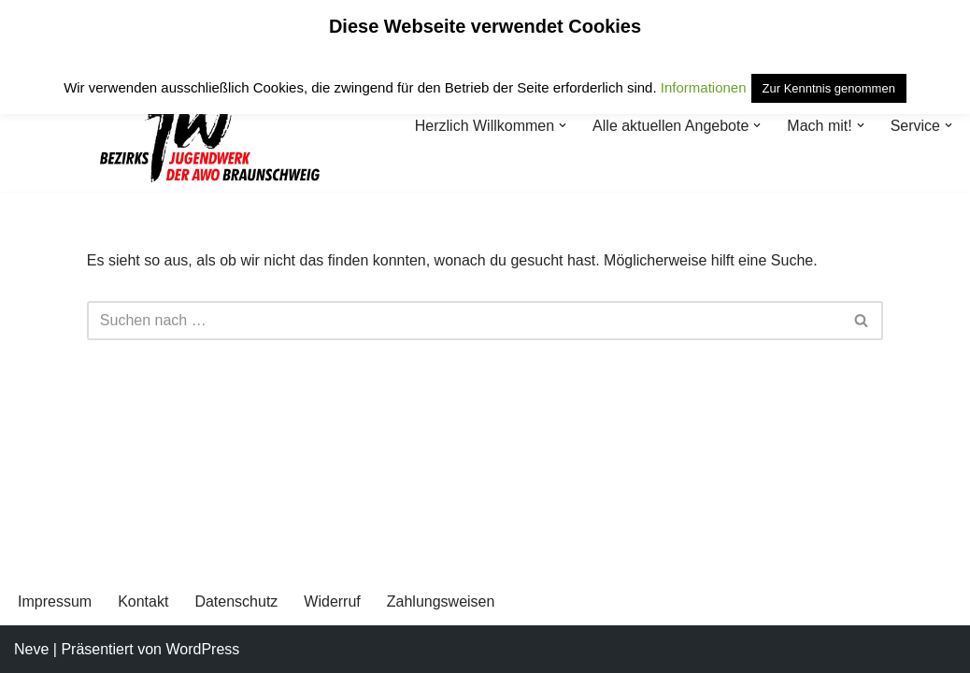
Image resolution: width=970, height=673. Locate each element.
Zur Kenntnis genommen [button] (829, 88)
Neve (31, 649)
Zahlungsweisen (441, 601)
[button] (562, 125)
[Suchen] (464, 320)
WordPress (202, 649)
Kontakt (143, 601)
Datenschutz (236, 601)
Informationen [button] (704, 87)
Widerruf (332, 601)
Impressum (55, 601)
